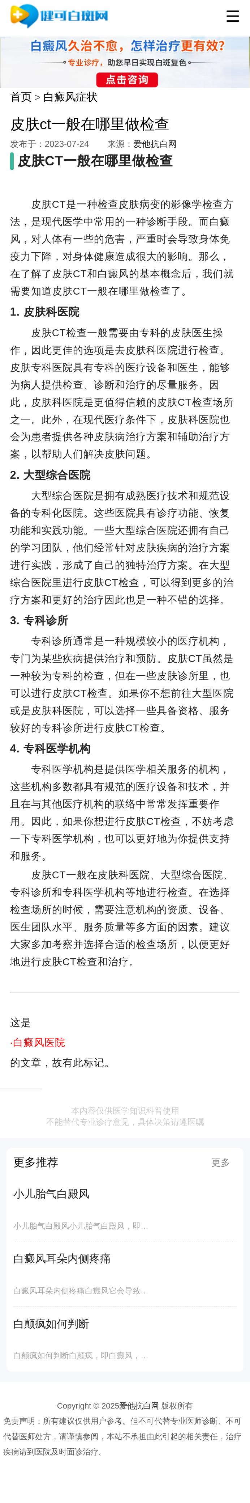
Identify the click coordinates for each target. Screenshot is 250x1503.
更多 (220, 1162)
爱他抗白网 (155, 144)
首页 (21, 97)
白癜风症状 (70, 97)
